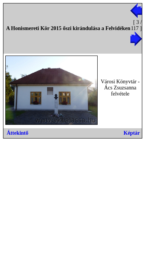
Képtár (132, 133)
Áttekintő (18, 133)
